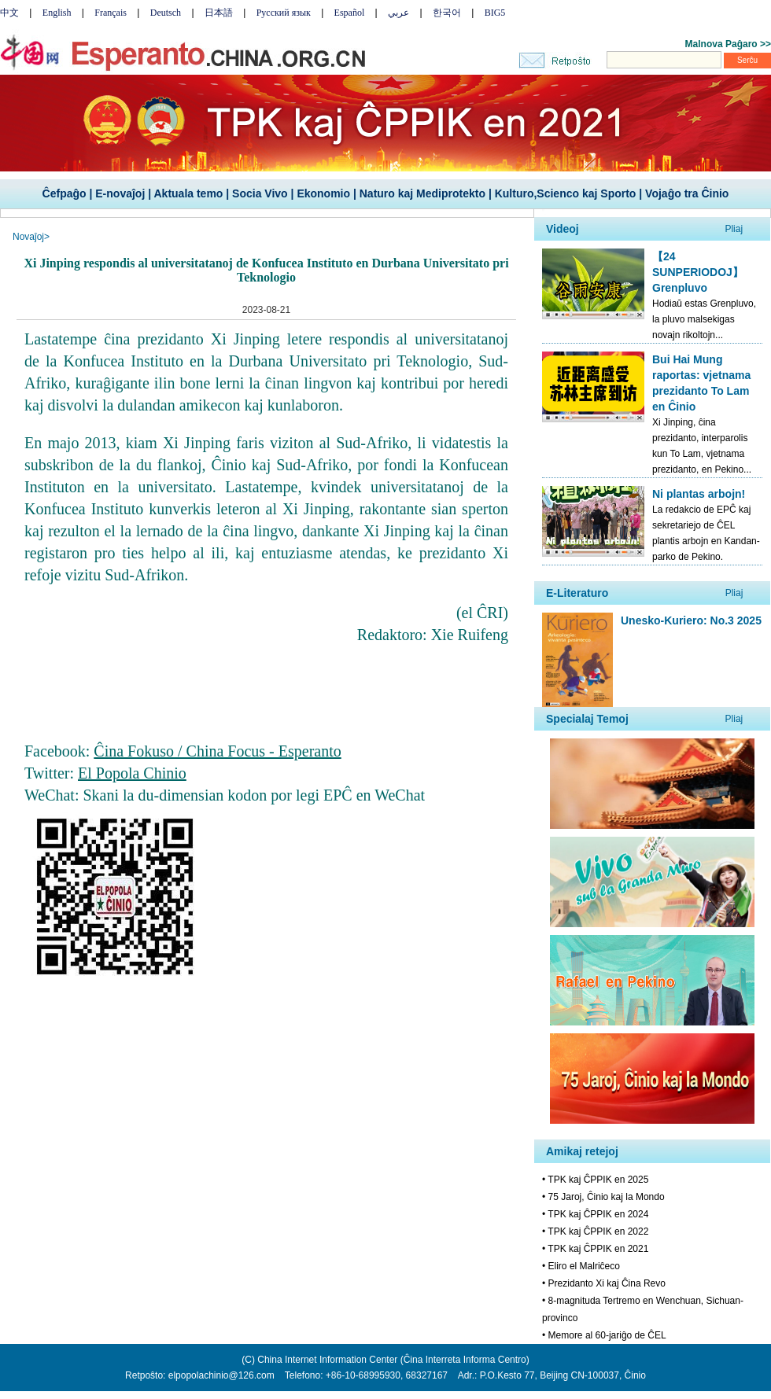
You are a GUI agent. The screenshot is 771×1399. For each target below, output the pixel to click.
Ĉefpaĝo (64, 193)
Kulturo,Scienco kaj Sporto (565, 193)
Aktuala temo (188, 193)
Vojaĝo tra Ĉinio (687, 193)
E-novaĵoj (120, 193)
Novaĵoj (28, 236)
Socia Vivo (260, 193)
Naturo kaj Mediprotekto (422, 193)
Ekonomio (323, 193)
